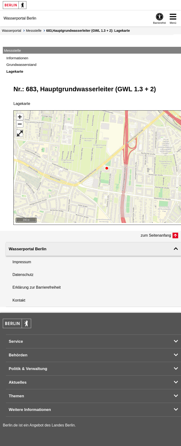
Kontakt (18, 299)
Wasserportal (11, 30)
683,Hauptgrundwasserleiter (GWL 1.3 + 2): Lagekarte (88, 30)
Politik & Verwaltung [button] (28, 367)
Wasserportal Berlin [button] (27, 247)
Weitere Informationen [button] (30, 408)
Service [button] (16, 340)
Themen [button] (16, 394)
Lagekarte (14, 71)
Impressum (21, 260)
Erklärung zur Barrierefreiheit (36, 286)
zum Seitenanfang (156, 234)
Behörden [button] (18, 353)
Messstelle (33, 30)
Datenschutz (22, 273)
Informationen (17, 58)
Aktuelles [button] (18, 380)
